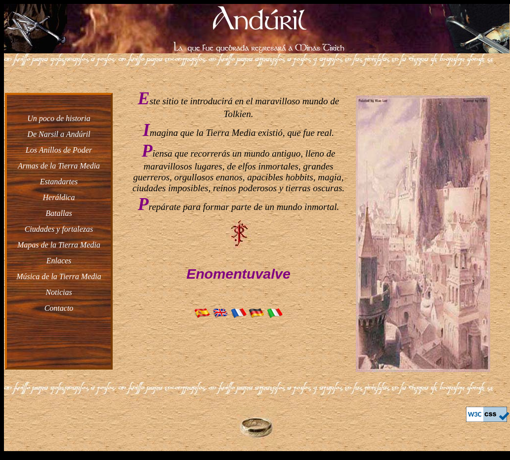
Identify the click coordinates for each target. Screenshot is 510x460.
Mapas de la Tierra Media (58, 245)
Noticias (58, 292)
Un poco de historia (58, 118)
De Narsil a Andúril (58, 134)
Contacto (59, 308)
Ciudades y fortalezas (59, 229)
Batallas (58, 213)
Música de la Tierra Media (58, 276)
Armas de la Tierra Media (59, 166)
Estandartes (59, 181)
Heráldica (59, 197)
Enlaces (59, 260)
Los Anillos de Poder (59, 150)
